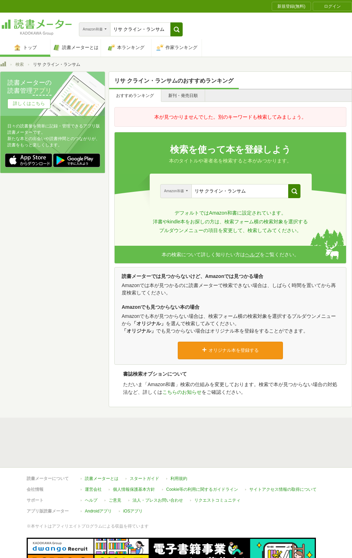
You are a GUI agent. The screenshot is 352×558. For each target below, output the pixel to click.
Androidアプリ (98, 479)
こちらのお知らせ (182, 392)
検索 (19, 64)
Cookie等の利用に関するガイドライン (202, 457)
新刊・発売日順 (183, 95)
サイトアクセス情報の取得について (283, 457)
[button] (176, 29)
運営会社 (93, 457)
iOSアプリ (133, 479)
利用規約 (178, 446)
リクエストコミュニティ (217, 468)
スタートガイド (144, 446)
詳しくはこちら (29, 103)
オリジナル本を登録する (230, 350)
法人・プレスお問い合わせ (158, 468)
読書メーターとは (102, 446)
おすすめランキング (135, 95)
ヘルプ (252, 254)
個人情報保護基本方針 (134, 457)
